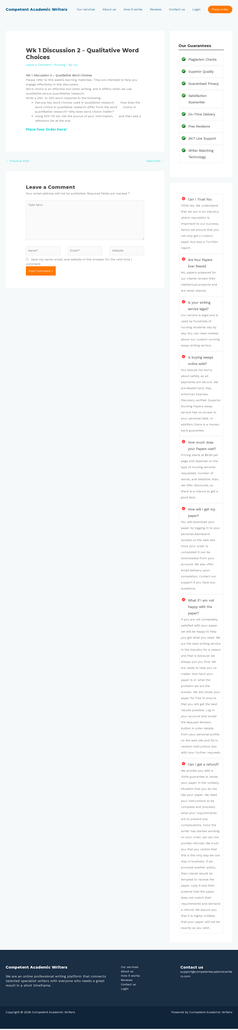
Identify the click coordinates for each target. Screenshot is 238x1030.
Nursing (61, 65)
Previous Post (18, 161)
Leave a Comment (39, 65)
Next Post (155, 161)
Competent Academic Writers (36, 9)
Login (197, 9)
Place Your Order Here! (47, 129)
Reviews (159, 9)
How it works (138, 9)
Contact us (179, 9)
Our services (94, 9)
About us (116, 9)
